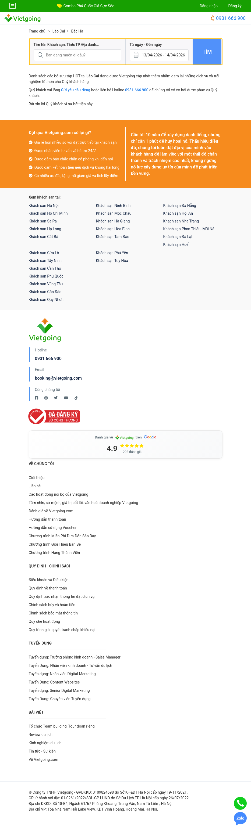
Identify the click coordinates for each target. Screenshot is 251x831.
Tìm (207, 52)
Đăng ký (235, 6)
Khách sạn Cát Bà (43, 237)
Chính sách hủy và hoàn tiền (52, 605)
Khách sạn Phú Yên (112, 253)
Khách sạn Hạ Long (45, 229)
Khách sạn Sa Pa (43, 221)
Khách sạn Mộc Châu (114, 213)
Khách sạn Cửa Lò (44, 253)
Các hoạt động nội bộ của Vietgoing (59, 494)
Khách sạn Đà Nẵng (179, 205)
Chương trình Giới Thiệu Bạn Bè (55, 544)
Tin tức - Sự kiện (42, 751)
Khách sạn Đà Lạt (178, 237)
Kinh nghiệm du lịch (45, 743)
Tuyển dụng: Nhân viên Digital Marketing (62, 674)
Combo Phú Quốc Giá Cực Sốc (88, 6)
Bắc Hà (77, 31)
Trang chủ (37, 31)
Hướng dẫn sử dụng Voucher (53, 528)
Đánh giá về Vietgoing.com (51, 511)
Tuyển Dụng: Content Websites (54, 682)
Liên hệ (35, 486)
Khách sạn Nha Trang (181, 221)
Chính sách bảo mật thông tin (53, 613)
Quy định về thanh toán (48, 588)
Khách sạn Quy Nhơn (46, 299)
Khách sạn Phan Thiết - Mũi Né (188, 229)
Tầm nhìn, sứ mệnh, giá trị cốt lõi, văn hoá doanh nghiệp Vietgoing (83, 503)
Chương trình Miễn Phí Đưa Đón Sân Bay (62, 536)
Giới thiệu (37, 478)
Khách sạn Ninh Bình (113, 205)
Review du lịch (41, 734)
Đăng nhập (209, 6)
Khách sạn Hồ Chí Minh (48, 213)
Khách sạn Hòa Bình (113, 229)
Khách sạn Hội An (178, 213)
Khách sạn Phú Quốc (46, 276)
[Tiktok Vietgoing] (76, 398)
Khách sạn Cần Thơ (45, 268)
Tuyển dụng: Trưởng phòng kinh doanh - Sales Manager (75, 657)
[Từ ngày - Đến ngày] (159, 55)
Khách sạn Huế (176, 244)
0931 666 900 (228, 18)
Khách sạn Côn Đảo (45, 292)
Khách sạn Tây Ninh (45, 260)
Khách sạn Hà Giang (113, 221)
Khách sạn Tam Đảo (112, 237)
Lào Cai (58, 31)
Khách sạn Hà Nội (44, 205)
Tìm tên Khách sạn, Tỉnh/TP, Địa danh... (66, 44)
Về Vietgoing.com (43, 759)
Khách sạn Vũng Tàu (46, 284)
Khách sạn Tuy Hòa (112, 260)
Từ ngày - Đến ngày (146, 44)
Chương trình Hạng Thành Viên (54, 553)
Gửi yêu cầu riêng (75, 90)
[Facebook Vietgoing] (37, 398)
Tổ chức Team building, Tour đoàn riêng (62, 726)
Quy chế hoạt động (44, 621)
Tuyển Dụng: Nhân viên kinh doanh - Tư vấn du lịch (70, 665)
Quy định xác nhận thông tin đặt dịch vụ (62, 596)
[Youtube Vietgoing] (66, 398)
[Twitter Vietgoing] (56, 398)
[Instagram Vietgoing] (46, 398)
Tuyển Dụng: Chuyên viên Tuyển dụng (60, 699)
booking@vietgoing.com (58, 378)
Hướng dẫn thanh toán (47, 519)
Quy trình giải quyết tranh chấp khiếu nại (62, 630)
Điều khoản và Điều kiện (49, 580)
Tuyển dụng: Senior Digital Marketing (59, 690)
